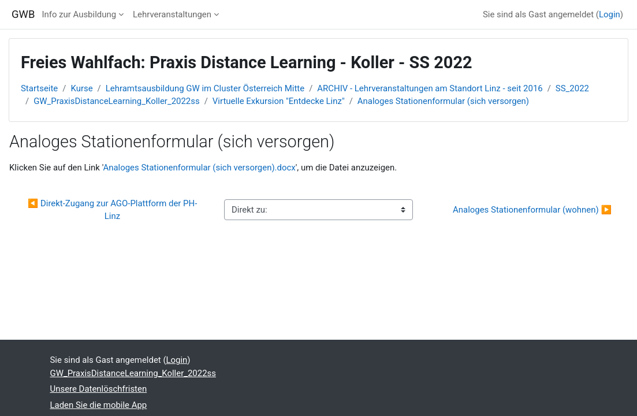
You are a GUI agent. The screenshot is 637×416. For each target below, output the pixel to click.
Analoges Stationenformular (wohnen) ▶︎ (532, 210)
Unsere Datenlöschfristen (98, 389)
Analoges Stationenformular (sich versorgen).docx (199, 167)
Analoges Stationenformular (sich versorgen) (443, 101)
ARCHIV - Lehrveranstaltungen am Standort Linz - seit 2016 (429, 88)
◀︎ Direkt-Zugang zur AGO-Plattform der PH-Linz (113, 209)
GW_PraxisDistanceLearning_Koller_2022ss (116, 101)
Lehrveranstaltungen (172, 14)
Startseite (39, 88)
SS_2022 (572, 88)
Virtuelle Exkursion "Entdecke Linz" (279, 101)
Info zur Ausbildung (79, 14)
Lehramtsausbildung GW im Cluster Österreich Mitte (205, 88)
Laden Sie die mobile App (98, 405)
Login (609, 14)
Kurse (81, 88)
